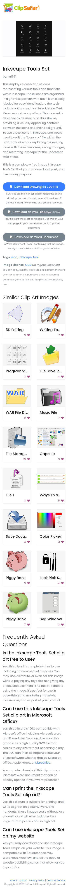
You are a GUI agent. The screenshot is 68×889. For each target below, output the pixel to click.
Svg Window (51, 619)
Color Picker (50, 536)
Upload (23, 880)
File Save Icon (52, 371)
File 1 (10, 495)
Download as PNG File (34, 212)
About (13, 880)
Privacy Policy (36, 880)
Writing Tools (51, 329)
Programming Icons (23, 371)
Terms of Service (55, 880)
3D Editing (15, 329)
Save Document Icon (24, 536)
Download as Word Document (34, 237)
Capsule (47, 453)
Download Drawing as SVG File (34, 187)
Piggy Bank (16, 577)
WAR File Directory (22, 412)
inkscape (25, 257)
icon (14, 257)
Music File (48, 412)
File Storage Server (22, 453)
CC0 (28, 265)
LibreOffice (42, 763)
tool (35, 257)
